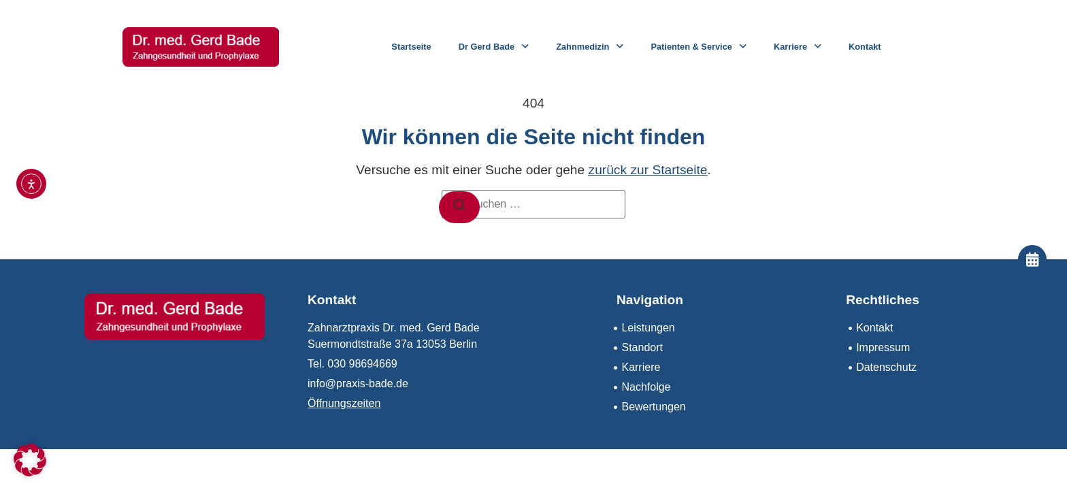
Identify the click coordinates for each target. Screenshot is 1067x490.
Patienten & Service (698, 47)
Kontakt (865, 47)
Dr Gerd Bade (494, 47)
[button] (30, 460)
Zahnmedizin (589, 47)
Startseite (411, 47)
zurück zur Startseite (648, 170)
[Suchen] (459, 207)
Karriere (797, 47)
